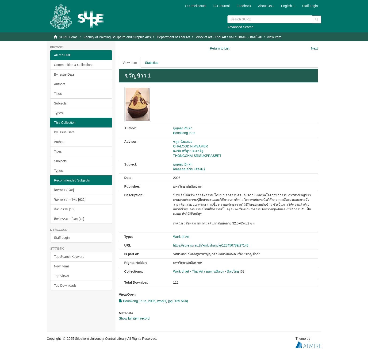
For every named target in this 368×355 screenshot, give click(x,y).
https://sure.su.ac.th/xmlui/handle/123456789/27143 (210, 245)
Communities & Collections (73, 65)
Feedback (244, 6)
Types (58, 113)
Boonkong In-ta (184, 133)
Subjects (60, 103)
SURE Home (68, 37)
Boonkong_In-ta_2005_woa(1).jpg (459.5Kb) (153, 301)
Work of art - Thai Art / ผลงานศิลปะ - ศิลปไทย (229, 37)
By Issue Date (64, 74)
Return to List (219, 48)
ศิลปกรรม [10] (64, 209)
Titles (58, 94)
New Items (61, 266)
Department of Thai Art (173, 37)
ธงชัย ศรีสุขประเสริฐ (188, 151)
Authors (59, 84)
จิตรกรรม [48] (64, 190)
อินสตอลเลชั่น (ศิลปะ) (189, 169)
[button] (266, 6)
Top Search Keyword (69, 257)
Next (314, 48)
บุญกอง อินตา (182, 128)
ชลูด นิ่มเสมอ (182, 141)
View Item (130, 63)
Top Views (61, 276)
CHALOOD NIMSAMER (190, 146)
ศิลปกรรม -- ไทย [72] (69, 219)
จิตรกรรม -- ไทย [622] (69, 199)
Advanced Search (240, 27)
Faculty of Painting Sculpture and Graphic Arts (117, 37)
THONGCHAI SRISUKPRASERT (197, 156)
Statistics (151, 63)
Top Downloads (65, 285)
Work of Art (181, 237)
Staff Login (62, 237)
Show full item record (134, 318)
